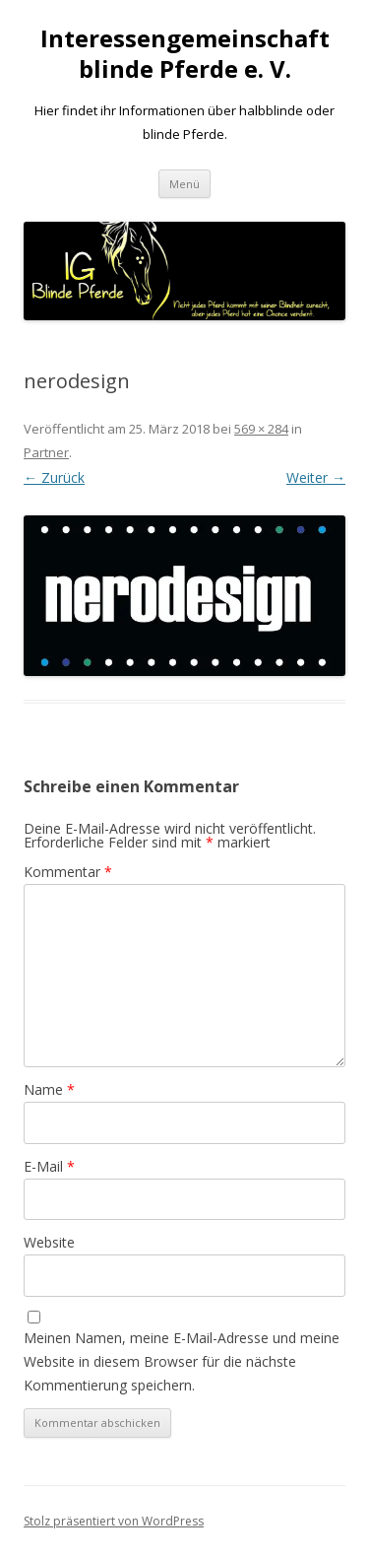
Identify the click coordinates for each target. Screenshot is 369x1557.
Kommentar (68, 871)
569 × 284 (261, 429)
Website (49, 1242)
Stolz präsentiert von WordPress (114, 1521)
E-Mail (49, 1166)
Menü (184, 183)
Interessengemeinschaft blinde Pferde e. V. (185, 54)
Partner (46, 452)
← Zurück (54, 477)
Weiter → (315, 477)
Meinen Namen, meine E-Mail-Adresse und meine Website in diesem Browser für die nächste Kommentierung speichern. (181, 1361)
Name (49, 1089)
